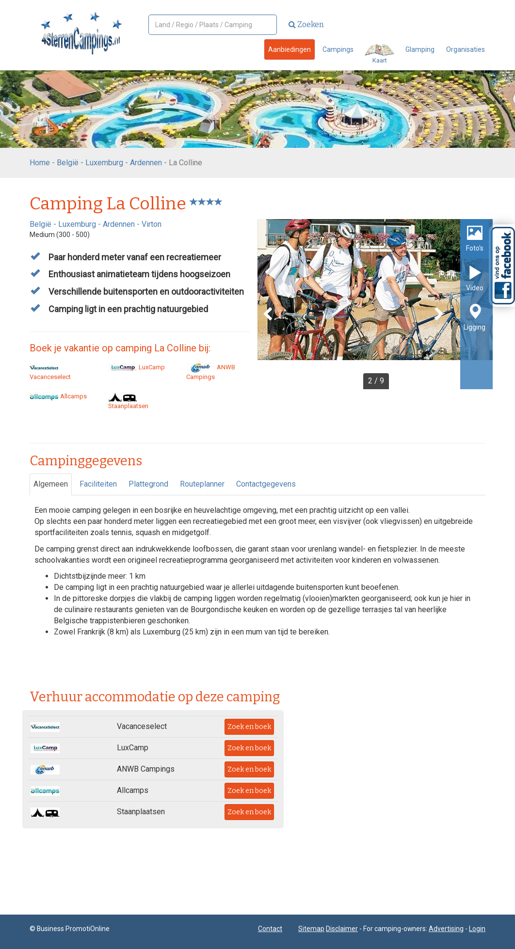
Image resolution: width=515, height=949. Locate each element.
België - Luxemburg (90, 162)
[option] (375, 304)
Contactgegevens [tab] (266, 484)
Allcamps (58, 396)
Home (40, 162)
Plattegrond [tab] (148, 484)
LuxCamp (136, 367)
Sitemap (311, 929)
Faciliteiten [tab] (98, 484)
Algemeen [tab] (50, 484)
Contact (270, 929)
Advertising (446, 929)
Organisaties (465, 49)
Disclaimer (342, 929)
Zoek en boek (249, 727)
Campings (338, 49)
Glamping (420, 49)
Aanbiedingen (289, 49)
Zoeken (306, 24)
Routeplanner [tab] (202, 484)
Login (477, 929)
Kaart (379, 54)
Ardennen (146, 162)
